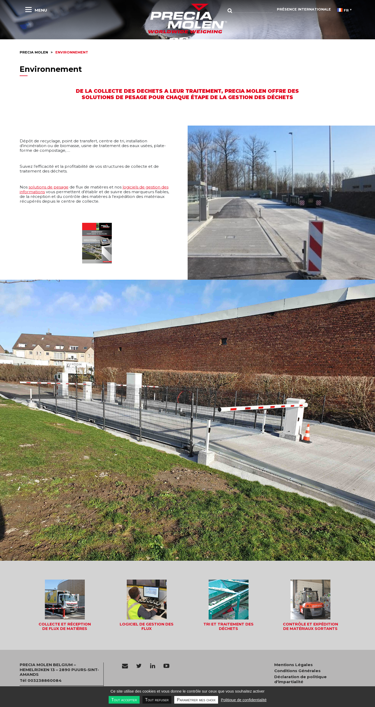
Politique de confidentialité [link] (243, 700)
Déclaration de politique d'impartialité (300, 679)
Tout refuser (157, 700)
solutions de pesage (48, 187)
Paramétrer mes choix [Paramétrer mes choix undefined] (196, 700)
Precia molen (34, 52)
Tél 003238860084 (41, 680)
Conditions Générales (297, 670)
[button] (65, 605)
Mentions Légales (293, 664)
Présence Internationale (304, 9)
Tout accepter (124, 700)
